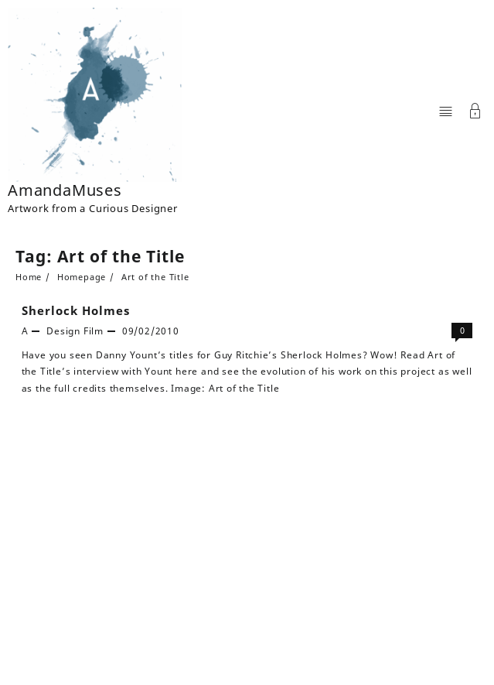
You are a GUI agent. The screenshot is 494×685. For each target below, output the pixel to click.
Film (93, 330)
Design (63, 330)
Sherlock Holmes (76, 310)
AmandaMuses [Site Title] (65, 190)
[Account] (475, 113)
